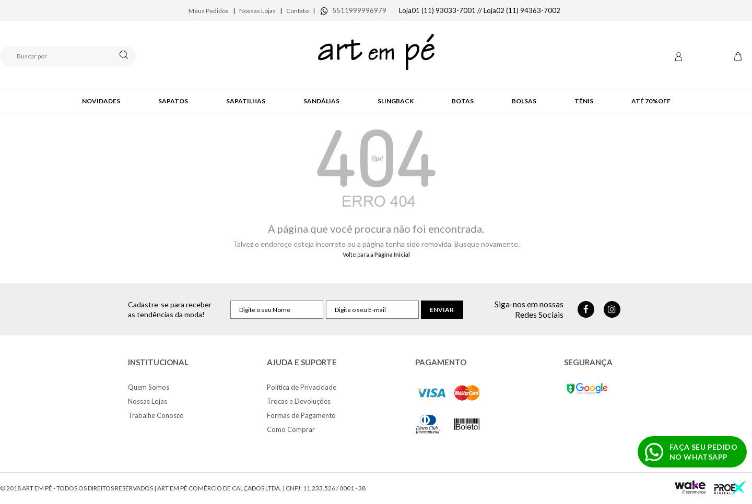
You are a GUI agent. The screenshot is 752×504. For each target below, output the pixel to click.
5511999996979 (359, 10)
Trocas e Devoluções (299, 401)
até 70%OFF (651, 101)
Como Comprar (291, 429)
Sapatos (173, 101)
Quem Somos (148, 387)
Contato (297, 11)
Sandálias (321, 101)
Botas (463, 101)
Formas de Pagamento (301, 415)
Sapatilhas (245, 101)
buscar (123, 55)
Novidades (101, 101)
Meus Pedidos (209, 11)
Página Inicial (392, 254)
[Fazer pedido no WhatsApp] (692, 451)
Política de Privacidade (301, 387)
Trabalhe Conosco (156, 415)
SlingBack (396, 101)
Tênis (583, 101)
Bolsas (524, 101)
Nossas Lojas (257, 11)
